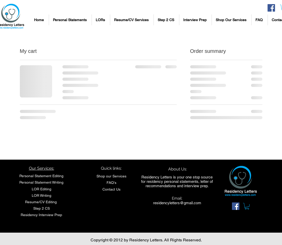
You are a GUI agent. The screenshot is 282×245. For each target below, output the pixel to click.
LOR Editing (41, 189)
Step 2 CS (41, 208)
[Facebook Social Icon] (271, 8)
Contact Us (111, 189)
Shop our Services (111, 176)
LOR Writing (41, 195)
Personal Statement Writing (41, 182)
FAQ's (111, 183)
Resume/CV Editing (41, 202)
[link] (247, 206)
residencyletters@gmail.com (177, 203)
